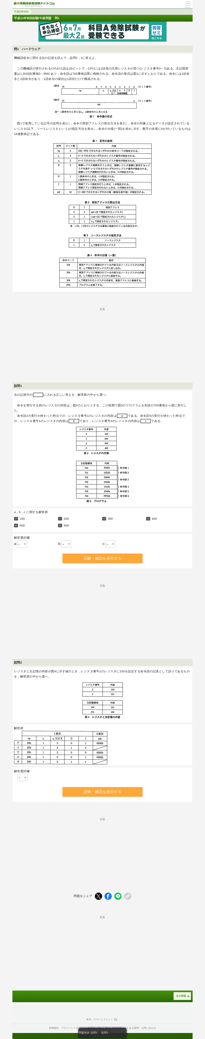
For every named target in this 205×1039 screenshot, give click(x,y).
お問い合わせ (148, 1028)
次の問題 (181, 996)
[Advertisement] (102, 338)
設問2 (104, 1032)
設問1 (94, 1032)
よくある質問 (131, 1028)
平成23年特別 (21, 11)
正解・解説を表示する (102, 558)
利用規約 (54, 1028)
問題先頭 (84, 1032)
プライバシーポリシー (73, 1028)
